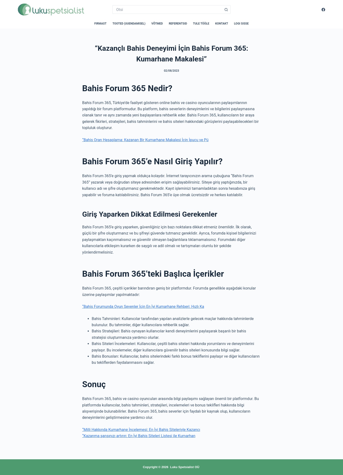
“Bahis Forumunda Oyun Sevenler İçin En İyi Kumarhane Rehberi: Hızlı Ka (143, 306)
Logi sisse (241, 23)
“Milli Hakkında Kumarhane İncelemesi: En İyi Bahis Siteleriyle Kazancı (141, 429)
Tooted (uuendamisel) (128, 23)
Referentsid (178, 23)
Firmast (100, 23)
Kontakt (221, 23)
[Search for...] (167, 9)
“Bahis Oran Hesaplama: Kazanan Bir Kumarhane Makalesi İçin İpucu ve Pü (145, 140)
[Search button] (226, 9)
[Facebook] (323, 9)
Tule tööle (201, 23)
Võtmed (157, 23)
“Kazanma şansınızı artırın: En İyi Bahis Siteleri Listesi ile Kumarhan (138, 436)
